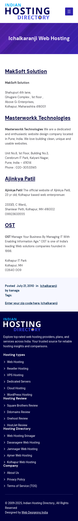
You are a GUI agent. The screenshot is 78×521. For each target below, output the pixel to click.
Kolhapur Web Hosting (21, 462)
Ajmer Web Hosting (19, 455)
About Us (13, 472)
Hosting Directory (17, 429)
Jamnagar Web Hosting (22, 449)
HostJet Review (17, 425)
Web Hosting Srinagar (21, 435)
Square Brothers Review (22, 405)
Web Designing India (35, 512)
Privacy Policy (16, 479)
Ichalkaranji (48, 286)
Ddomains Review (18, 412)
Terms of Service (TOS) (22, 486)
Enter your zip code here (22, 303)
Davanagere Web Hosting (23, 442)
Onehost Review (17, 418)
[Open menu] (69, 11)
